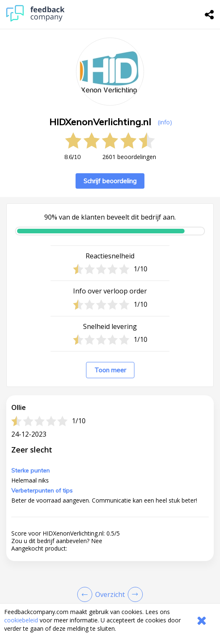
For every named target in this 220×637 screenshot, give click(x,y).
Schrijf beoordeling (110, 181)
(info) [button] (165, 122)
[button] (110, 550)
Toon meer (110, 370)
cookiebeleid (21, 620)
